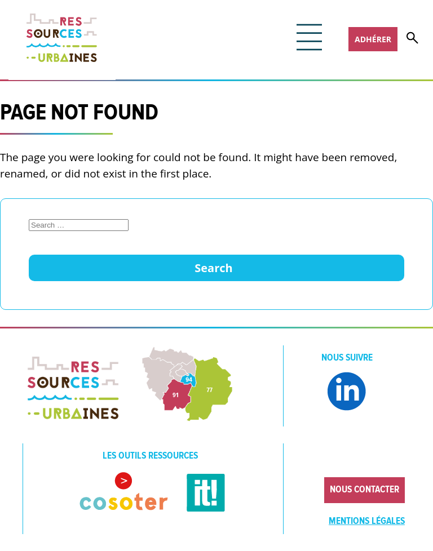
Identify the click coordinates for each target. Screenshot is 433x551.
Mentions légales (367, 521)
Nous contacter (364, 489)
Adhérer (373, 39)
